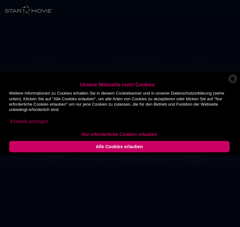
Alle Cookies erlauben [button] (119, 146)
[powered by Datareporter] (233, 83)
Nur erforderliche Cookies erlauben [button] (119, 134)
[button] (28, 121)
